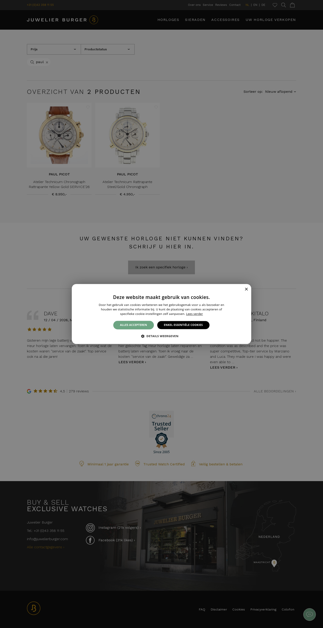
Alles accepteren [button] (133, 325)
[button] (161, 336)
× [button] (246, 289)
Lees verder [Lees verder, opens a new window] (194, 314)
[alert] (161, 314)
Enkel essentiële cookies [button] (183, 325)
